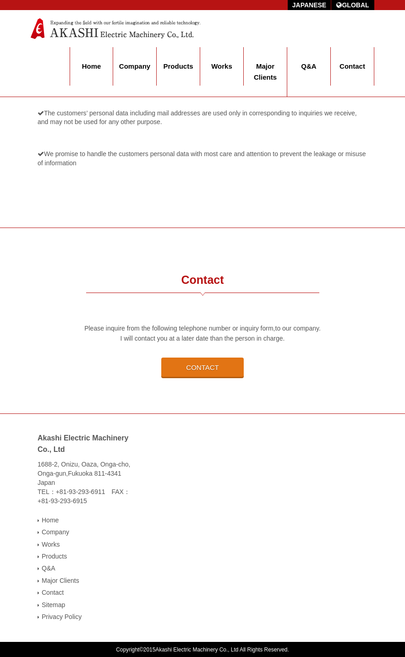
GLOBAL (352, 5)
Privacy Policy (62, 616)
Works (221, 66)
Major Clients (265, 71)
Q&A (308, 66)
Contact (352, 66)
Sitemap (53, 604)
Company (134, 66)
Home (91, 66)
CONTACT (202, 367)
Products (178, 66)
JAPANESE (309, 5)
